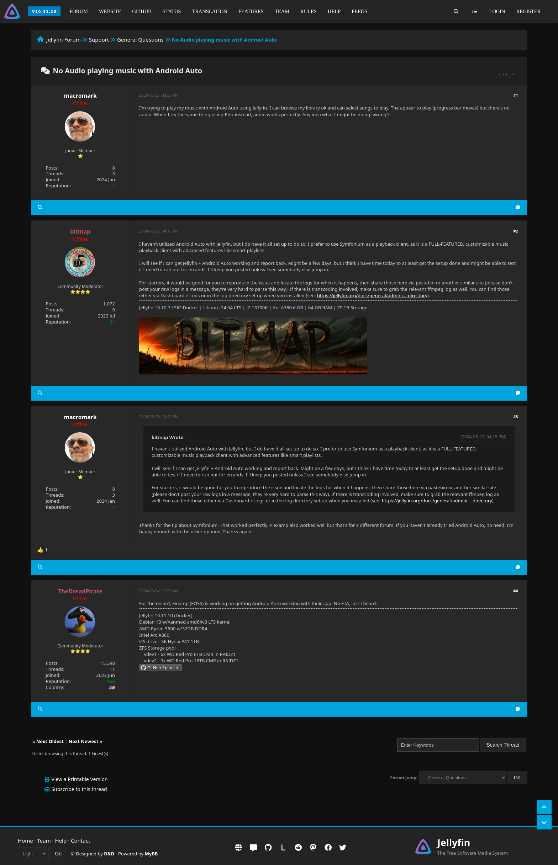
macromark (80, 96)
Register (528, 11)
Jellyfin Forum (63, 39)
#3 (515, 416)
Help (334, 11)
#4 (515, 590)
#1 (515, 95)
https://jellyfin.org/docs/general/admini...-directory (372, 295)
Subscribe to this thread (79, 789)
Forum (78, 11)
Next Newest (84, 741)
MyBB (151, 853)
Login (497, 11)
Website (110, 11)
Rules (308, 11)
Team (282, 11)
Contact (80, 840)
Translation (209, 11)
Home (25, 840)
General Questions (140, 39)
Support (99, 39)
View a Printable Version (79, 779)
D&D (109, 853)
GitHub (141, 11)
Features (251, 11)
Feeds (359, 11)
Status (172, 11)
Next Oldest (50, 741)
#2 (515, 231)
